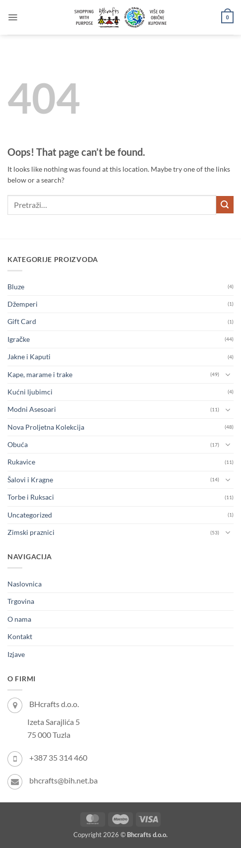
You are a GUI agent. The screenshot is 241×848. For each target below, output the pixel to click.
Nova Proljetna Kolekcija (45, 427)
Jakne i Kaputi (29, 356)
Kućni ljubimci (30, 392)
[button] (12, 17)
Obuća (17, 444)
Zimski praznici (31, 532)
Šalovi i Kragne (30, 479)
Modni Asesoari (31, 409)
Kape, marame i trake (39, 374)
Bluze (15, 286)
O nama (19, 619)
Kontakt (19, 636)
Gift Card (21, 321)
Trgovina (20, 601)
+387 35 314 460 (58, 757)
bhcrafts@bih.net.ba (63, 780)
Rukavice (21, 461)
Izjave (16, 654)
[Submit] (225, 204)
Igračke (18, 339)
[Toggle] (228, 374)
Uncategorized (29, 515)
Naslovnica (24, 584)
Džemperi (22, 304)
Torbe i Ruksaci (30, 497)
